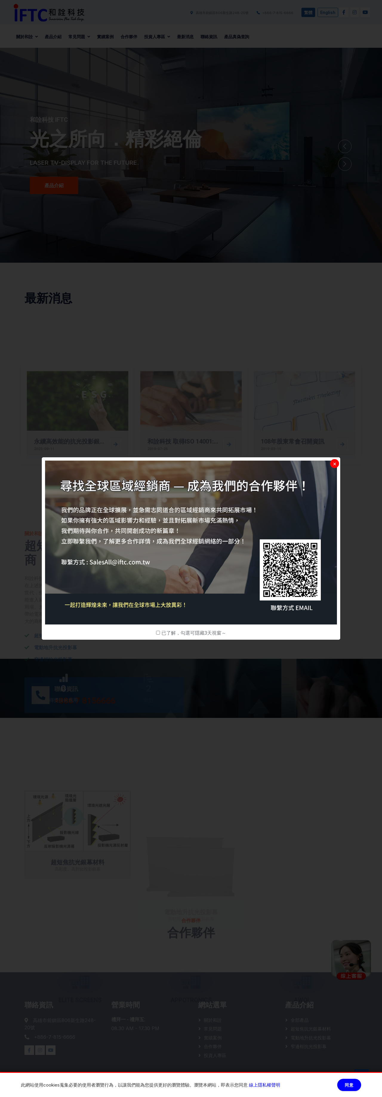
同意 (349, 1084)
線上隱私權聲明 (264, 1085)
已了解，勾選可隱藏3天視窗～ (193, 633)
